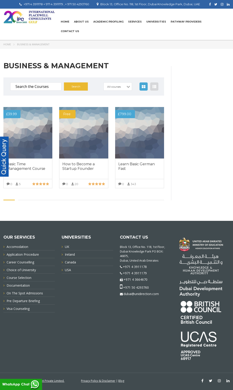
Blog (121, 381)
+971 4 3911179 (135, 273)
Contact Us (70, 31)
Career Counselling (20, 262)
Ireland (70, 254)
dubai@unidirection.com (141, 294)
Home (65, 21)
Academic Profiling (108, 21)
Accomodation (17, 247)
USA (68, 270)
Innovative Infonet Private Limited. (42, 381)
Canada (70, 262)
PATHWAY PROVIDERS (186, 21)
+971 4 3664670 (135, 279)
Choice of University (21, 270)
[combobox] (118, 86)
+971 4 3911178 (135, 267)
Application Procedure (23, 254)
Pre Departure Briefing (23, 301)
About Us (81, 21)
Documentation (18, 285)
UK (67, 247)
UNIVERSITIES (156, 21)
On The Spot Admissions (25, 293)
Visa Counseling (18, 308)
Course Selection (19, 277)
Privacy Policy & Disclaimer (98, 381)
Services (135, 21)
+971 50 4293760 (136, 287)
